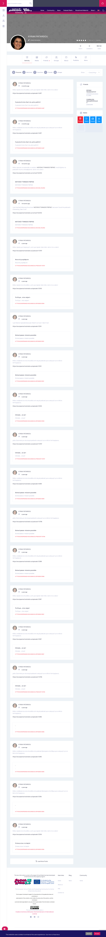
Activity (27, 58)
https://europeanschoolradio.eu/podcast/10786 (27, 521)
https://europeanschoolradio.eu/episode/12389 (27, 483)
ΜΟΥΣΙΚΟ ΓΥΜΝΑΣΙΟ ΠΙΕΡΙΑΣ (46, 167)
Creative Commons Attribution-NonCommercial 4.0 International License (35, 913)
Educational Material (81, 10)
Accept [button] (97, 933)
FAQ (59, 888)
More (86, 58)
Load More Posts (42, 861)
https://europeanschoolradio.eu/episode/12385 (27, 756)
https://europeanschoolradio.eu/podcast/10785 (27, 676)
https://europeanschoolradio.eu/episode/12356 (27, 834)
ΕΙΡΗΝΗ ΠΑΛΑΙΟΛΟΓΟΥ (91, 91)
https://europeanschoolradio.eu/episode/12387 (27, 598)
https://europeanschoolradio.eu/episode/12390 (27, 288)
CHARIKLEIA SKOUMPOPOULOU (92, 101)
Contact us (61, 892)
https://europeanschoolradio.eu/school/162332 (27, 172)
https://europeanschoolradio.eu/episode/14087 (27, 92)
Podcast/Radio (67, 10)
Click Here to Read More (53, 934)
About (93, 10)
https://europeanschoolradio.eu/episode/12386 (27, 716)
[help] (5, 928)
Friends (47, 58)
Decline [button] (89, 933)
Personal (16, 72)
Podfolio (76, 58)
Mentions (27, 72)
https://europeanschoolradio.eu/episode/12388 (27, 561)
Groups (56, 58)
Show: (83, 72)
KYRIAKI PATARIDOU (24, 82)
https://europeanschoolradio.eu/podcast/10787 (27, 250)
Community (50, 10)
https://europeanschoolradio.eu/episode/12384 (27, 796)
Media (37, 58)
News (59, 10)
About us (60, 884)
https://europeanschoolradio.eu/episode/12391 (27, 326)
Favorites (38, 72)
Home (42, 10)
